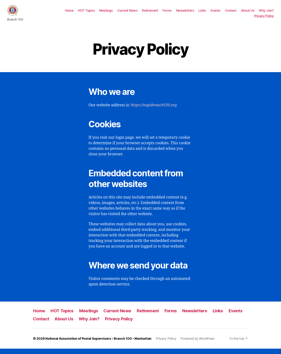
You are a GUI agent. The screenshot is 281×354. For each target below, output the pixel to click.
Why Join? (266, 13)
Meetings (106, 13)
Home (69, 13)
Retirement (150, 13)
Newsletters (185, 13)
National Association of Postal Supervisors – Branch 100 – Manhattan (98, 344)
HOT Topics (86, 13)
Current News (127, 13)
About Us (247, 13)
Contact (231, 13)
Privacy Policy (264, 18)
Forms (167, 13)
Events (215, 13)
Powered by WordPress (197, 344)
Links (202, 13)
